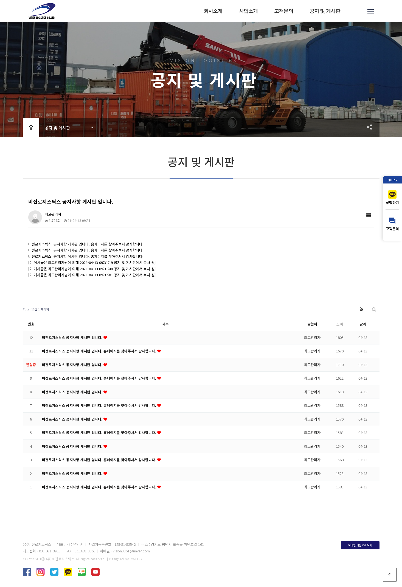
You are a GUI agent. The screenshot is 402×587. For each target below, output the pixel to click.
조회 (339, 324)
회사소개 (213, 11)
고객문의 (283, 11)
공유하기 (367, 127)
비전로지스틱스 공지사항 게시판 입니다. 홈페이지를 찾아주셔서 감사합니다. (99, 351)
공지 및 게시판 (325, 11)
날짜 (363, 324)
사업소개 (248, 11)
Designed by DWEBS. (125, 558)
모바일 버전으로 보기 (360, 545)
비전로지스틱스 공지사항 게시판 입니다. (72, 337)
